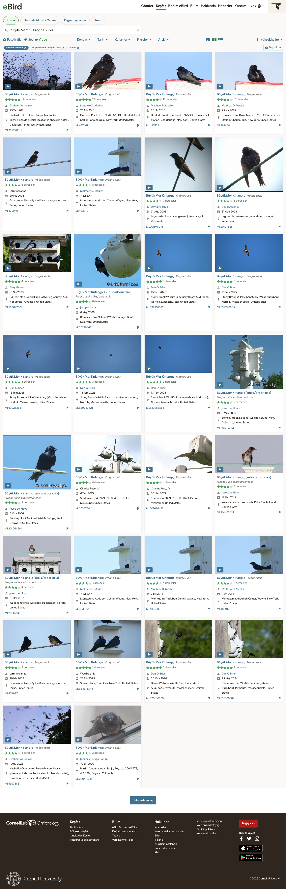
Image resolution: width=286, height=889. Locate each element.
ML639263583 (155, 407)
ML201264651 (225, 428)
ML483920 (82, 609)
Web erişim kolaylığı (208, 825)
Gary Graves (17, 287)
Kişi (156, 852)
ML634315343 (84, 688)
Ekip (157, 835)
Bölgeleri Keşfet (79, 831)
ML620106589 (225, 698)
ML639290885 (226, 307)
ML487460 (223, 125)
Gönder (147, 6)
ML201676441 (84, 508)
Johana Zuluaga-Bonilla (94, 759)
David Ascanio (159, 207)
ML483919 (81, 211)
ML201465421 (225, 512)
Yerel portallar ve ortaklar (169, 831)
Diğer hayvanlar (75, 20)
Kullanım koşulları (207, 833)
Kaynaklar (160, 827)
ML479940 (11, 211)
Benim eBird (178, 6)
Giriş (252, 6)
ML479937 (11, 693)
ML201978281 (225, 226)
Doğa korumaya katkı (124, 831)
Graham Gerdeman (21, 105)
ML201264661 (13, 528)
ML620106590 (155, 698)
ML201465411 (13, 613)
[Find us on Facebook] (241, 838)
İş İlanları (160, 839)
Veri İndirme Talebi (123, 839)
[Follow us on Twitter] (249, 838)
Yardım (240, 6)
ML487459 (152, 125)
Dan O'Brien (158, 287)
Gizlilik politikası (206, 829)
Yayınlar (117, 835)
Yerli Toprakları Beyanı (209, 821)
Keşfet (161, 6)
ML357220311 (13, 130)
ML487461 (81, 125)
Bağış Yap (248, 823)
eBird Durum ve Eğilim (125, 827)
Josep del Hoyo (89, 307)
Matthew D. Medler (91, 105)
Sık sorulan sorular (166, 848)
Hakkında (208, 6)
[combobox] (72, 30)
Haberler (225, 6)
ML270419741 (83, 779)
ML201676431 (154, 508)
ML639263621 (84, 407)
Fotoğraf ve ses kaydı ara (84, 839)
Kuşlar (11, 20)
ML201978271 (154, 226)
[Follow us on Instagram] (257, 838)
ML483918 (152, 609)
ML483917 (223, 609)
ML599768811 (13, 783)
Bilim (194, 6)
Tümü (98, 20)
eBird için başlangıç (166, 844)
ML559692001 (13, 307)
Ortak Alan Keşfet (80, 835)
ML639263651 (13, 407)
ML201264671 (84, 327)
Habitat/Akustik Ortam (40, 20)
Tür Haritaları (77, 827)
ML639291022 (155, 307)
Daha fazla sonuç (143, 800)
